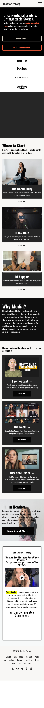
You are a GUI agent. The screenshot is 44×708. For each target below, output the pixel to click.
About (8, 656)
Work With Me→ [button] (22, 38)
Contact (28, 656)
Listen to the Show (24, 660)
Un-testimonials (24, 663)
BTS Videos (18, 656)
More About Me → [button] (18, 531)
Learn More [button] (22, 201)
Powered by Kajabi (22, 674)
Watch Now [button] (22, 439)
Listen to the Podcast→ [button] (22, 47)
